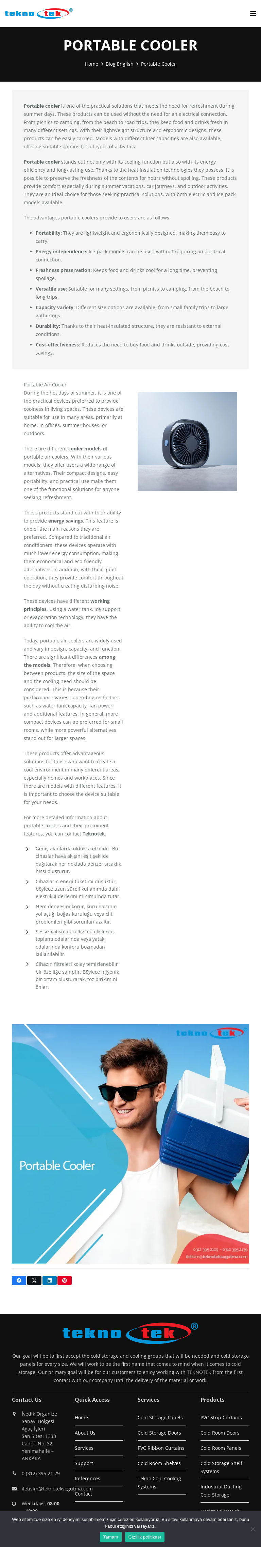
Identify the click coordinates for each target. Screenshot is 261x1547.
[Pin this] (64, 1280)
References (87, 1478)
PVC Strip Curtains (221, 1417)
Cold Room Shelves (159, 1463)
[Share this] (19, 1280)
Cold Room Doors (220, 1432)
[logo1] (39, 13)
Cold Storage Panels (160, 1417)
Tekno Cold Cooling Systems (159, 1482)
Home (81, 1417)
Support (84, 1463)
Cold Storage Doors (159, 1432)
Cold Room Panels (221, 1448)
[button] (253, 13)
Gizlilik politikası (144, 1537)
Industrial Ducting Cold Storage (221, 1490)
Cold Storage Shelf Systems (221, 1467)
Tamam (110, 1537)
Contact (83, 1493)
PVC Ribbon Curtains (161, 1448)
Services (84, 1448)
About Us (85, 1432)
